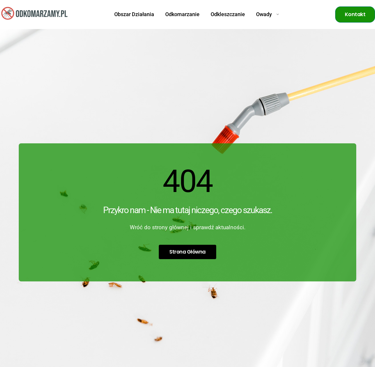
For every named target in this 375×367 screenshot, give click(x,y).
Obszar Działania (134, 14)
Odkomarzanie (182, 14)
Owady (267, 14)
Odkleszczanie (228, 14)
